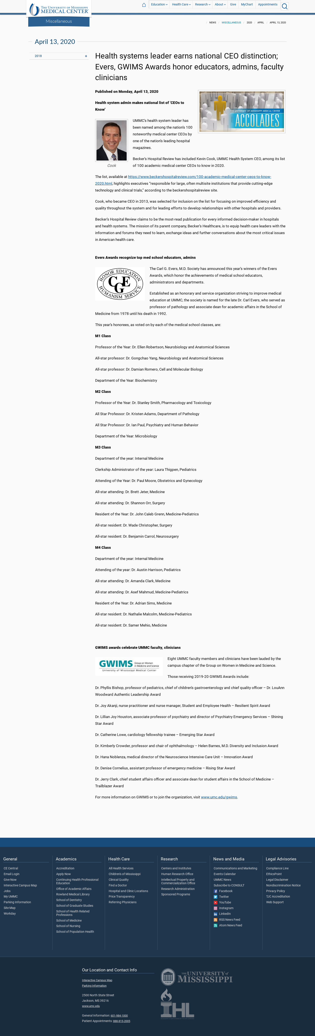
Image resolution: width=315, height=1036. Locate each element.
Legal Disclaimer (277, 877)
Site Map (10, 905)
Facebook (223, 888)
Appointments (267, 6)
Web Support (275, 899)
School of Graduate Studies (74, 903)
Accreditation (65, 866)
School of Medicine (69, 918)
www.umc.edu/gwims (219, 794)
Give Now (10, 877)
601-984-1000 (119, 1013)
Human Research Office (177, 871)
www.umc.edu (91, 1003)
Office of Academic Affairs (73, 886)
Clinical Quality (119, 877)
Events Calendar (225, 871)
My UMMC (11, 894)
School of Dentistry (69, 897)
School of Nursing (68, 923)
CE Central (11, 866)
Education (158, 6)
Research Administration (178, 886)
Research (201, 6)
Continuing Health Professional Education (77, 878)
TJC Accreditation (278, 894)
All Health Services (121, 866)
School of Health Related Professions (72, 910)
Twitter (221, 894)
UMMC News (222, 877)
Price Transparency (122, 894)
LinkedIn (222, 911)
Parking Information (17, 899)
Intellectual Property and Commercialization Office (178, 878)
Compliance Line (277, 866)
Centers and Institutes (176, 866)
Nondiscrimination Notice (283, 883)
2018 (38, 53)
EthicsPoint (274, 871)
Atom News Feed (228, 923)
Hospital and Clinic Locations (128, 888)
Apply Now (63, 871)
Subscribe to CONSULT (229, 883)
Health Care (180, 6)
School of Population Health (75, 929)
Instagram (223, 905)
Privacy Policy (275, 888)
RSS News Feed (227, 917)
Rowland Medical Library (73, 892)
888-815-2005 (121, 1018)
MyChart (247, 6)
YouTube (222, 900)
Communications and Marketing (235, 866)
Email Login (11, 871)
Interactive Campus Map (20, 883)
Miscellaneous (59, 21)
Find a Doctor (118, 883)
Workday (10, 911)
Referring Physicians (122, 899)
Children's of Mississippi (124, 871)
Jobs (7, 888)
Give (233, 6)
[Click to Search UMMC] (285, 6)
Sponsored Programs (175, 892)
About (219, 6)
